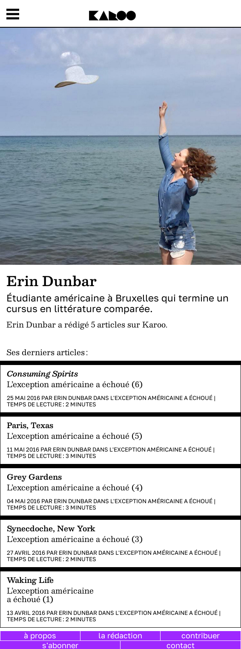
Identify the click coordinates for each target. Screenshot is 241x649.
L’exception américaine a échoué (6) (75, 384)
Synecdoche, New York (51, 528)
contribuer (200, 635)
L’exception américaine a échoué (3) (75, 538)
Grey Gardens (34, 476)
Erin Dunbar (73, 397)
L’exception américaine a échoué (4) (75, 487)
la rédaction (120, 635)
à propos (40, 635)
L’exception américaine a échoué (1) (50, 595)
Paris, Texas (30, 425)
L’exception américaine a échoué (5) (74, 435)
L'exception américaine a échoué (161, 397)
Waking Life (30, 580)
